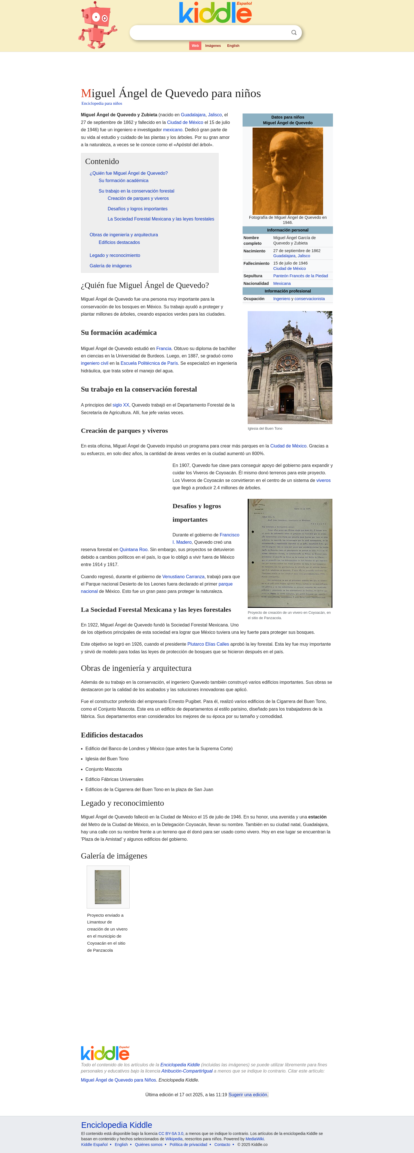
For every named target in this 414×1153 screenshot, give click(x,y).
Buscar (294, 32)
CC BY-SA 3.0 (171, 1133)
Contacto (222, 1144)
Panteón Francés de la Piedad (300, 276)
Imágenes (213, 46)
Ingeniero (281, 298)
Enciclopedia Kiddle (180, 1064)
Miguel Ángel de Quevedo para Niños (118, 1080)
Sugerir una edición (248, 1094)
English (233, 46)
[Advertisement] (206, 67)
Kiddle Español (94, 1144)
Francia (163, 348)
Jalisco (304, 256)
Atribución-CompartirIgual (187, 1071)
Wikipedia (174, 1139)
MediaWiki (255, 1139)
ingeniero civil (94, 363)
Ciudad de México (289, 268)
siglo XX (121, 405)
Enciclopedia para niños (102, 103)
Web (195, 46)
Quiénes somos (148, 1144)
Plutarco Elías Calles (208, 644)
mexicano (172, 129)
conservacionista (310, 298)
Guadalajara (284, 256)
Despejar (282, 33)
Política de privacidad (188, 1144)
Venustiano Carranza (183, 576)
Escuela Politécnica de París (149, 363)
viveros (323, 480)
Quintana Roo (134, 549)
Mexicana (282, 283)
